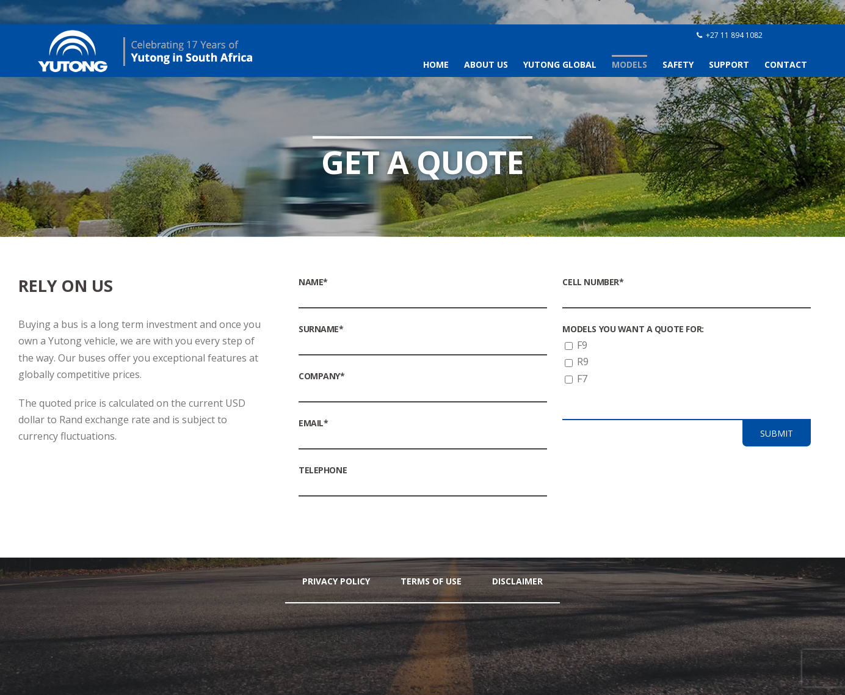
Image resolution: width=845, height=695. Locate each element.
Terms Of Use (431, 581)
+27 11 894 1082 (734, 35)
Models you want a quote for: (632, 329)
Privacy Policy (336, 581)
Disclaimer (517, 581)
